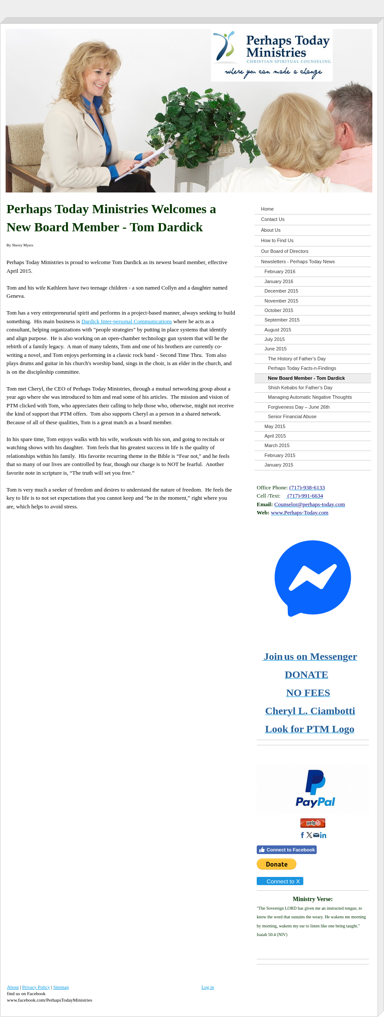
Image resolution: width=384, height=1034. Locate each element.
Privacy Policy (36, 987)
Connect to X (279, 881)
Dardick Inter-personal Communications (127, 321)
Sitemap (61, 987)
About (13, 987)
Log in (207, 987)
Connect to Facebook (286, 849)
